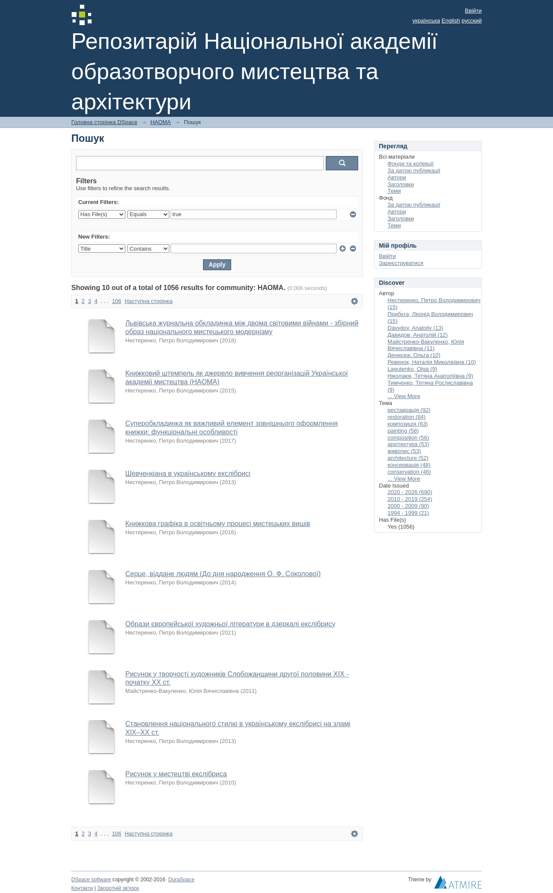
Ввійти (473, 10)
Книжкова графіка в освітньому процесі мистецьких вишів (217, 523)
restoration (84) (407, 417)
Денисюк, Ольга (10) (414, 355)
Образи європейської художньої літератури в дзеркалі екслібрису (230, 624)
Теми (394, 191)
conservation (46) (409, 472)
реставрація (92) (409, 410)
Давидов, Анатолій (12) (418, 335)
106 (116, 301)
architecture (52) (408, 458)
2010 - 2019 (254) (410, 499)
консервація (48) (409, 465)
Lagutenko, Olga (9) (412, 369)
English (451, 20)
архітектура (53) (408, 444)
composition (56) (408, 437)
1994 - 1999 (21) (408, 513)
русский (471, 20)
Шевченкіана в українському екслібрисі (188, 473)
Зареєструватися (401, 263)
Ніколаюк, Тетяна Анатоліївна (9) (430, 376)
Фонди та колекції (411, 163)
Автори (397, 177)
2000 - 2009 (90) (408, 506)
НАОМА (160, 122)
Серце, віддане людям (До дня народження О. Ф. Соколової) (223, 573)
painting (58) (403, 430)
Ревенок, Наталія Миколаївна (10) (432, 362)
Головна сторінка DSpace (104, 122)
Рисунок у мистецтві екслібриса (176, 774)
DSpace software (91, 880)
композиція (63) (408, 424)
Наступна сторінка (148, 301)
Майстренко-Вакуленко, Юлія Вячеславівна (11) (426, 345)
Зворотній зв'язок (118, 888)
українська (426, 20)
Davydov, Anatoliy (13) (415, 328)
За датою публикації (414, 170)
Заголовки (401, 184)
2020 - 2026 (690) (410, 492)
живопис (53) (404, 451)
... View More (404, 396)
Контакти (82, 888)
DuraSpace (181, 880)
